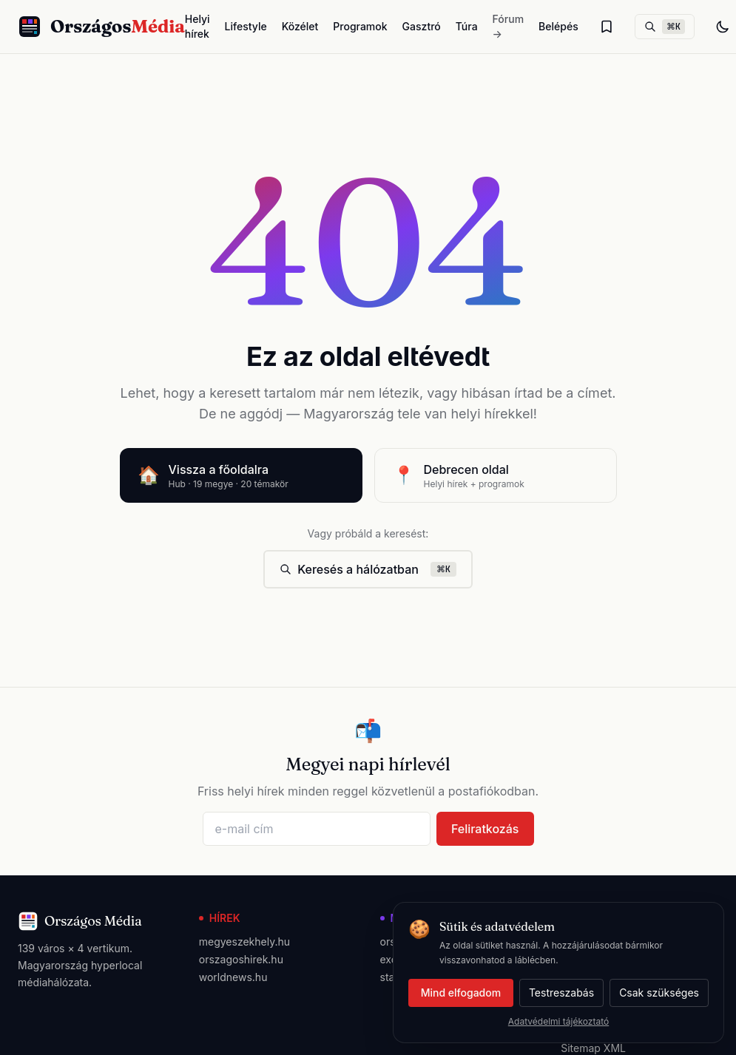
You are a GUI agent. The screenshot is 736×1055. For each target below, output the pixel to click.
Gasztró (421, 26)
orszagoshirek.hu (241, 959)
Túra (467, 26)
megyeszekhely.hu (244, 941)
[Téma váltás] (722, 26)
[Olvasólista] (606, 26)
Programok (360, 26)
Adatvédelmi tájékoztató (558, 1021)
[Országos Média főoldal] (101, 26)
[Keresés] (665, 26)
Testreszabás (561, 992)
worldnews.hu (233, 977)
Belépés (558, 26)
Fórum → (508, 26)
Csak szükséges (659, 992)
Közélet (300, 26)
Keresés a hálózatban (368, 569)
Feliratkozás (485, 828)
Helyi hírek (197, 26)
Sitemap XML (593, 1048)
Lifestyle (246, 26)
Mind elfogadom (461, 992)
